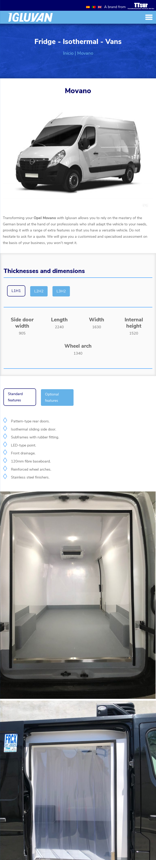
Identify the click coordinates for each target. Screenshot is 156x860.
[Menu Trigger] (148, 16)
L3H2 (61, 291)
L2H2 (39, 291)
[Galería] (78, 697)
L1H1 (16, 290)
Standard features (15, 397)
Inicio (68, 53)
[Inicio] (30, 17)
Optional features (52, 397)
